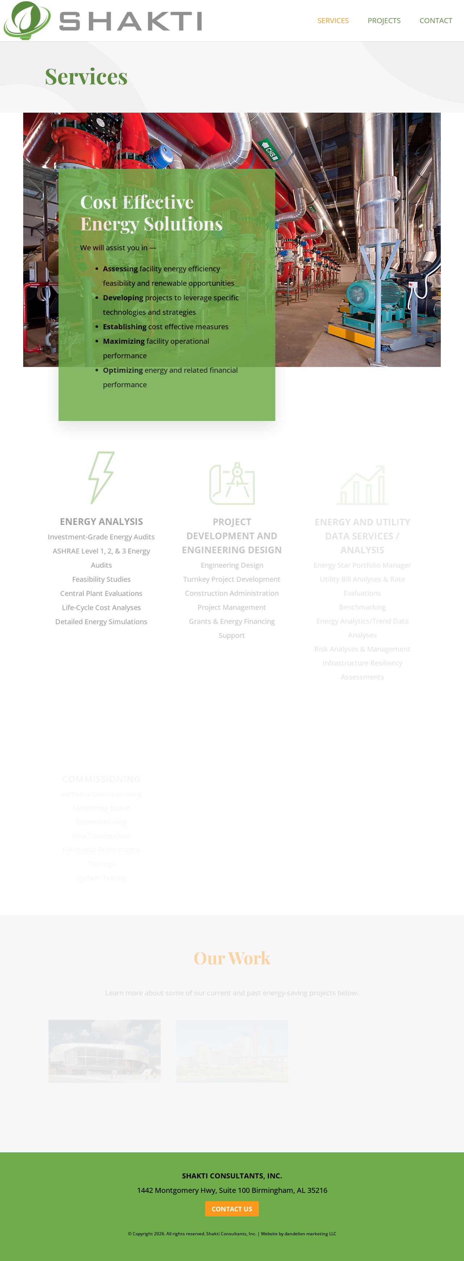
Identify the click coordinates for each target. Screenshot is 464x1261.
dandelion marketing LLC (310, 1234)
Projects (384, 21)
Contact (436, 21)
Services (333, 21)
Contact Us (232, 1208)
